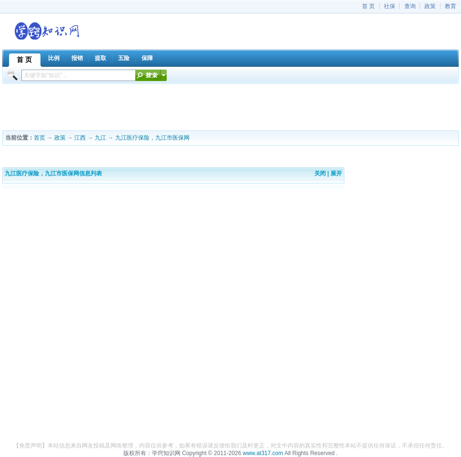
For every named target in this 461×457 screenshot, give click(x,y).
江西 (80, 137)
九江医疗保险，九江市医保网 (152, 137)
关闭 (320, 173)
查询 (410, 6)
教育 (450, 6)
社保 (389, 6)
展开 (336, 173)
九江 (100, 137)
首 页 (368, 6)
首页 (39, 137)
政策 (430, 6)
